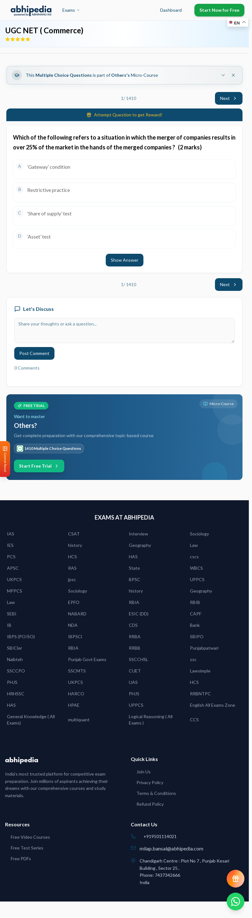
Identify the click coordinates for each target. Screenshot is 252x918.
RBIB (195, 602)
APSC (13, 568)
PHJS (12, 682)
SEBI (11, 613)
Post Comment (34, 353)
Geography (140, 545)
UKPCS (14, 579)
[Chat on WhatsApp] (235, 901)
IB (9, 625)
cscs (194, 556)
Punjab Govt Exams (87, 659)
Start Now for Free (219, 10)
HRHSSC (15, 693)
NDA (73, 625)
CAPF (195, 613)
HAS (133, 556)
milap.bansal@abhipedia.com (171, 848)
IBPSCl (75, 636)
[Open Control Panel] (5, 459)
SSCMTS (77, 670)
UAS (133, 682)
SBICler (14, 648)
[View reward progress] (235, 879)
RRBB (134, 648)
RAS (72, 568)
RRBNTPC (200, 693)
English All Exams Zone (212, 705)
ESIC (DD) (138, 613)
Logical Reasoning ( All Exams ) (151, 719)
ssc (193, 659)
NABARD (77, 613)
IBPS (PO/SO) (21, 636)
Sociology (199, 533)
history (75, 545)
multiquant (79, 719)
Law (194, 545)
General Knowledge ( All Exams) (31, 719)
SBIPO (197, 636)
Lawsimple (200, 670)
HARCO (76, 693)
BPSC (134, 579)
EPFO (73, 602)
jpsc (72, 579)
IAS (10, 533)
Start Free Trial (39, 466)
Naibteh (15, 659)
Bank (195, 625)
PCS (11, 556)
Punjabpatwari (204, 648)
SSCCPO (16, 670)
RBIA (134, 602)
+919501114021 (160, 836)
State (134, 568)
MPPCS (14, 590)
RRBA (135, 636)
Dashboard (171, 10)
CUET (135, 670)
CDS (133, 625)
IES (10, 545)
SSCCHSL (138, 659)
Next (228, 98)
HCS (72, 556)
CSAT (74, 533)
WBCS (196, 568)
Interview (138, 533)
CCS (194, 719)
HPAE (73, 705)
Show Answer (124, 260)
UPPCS (197, 579)
